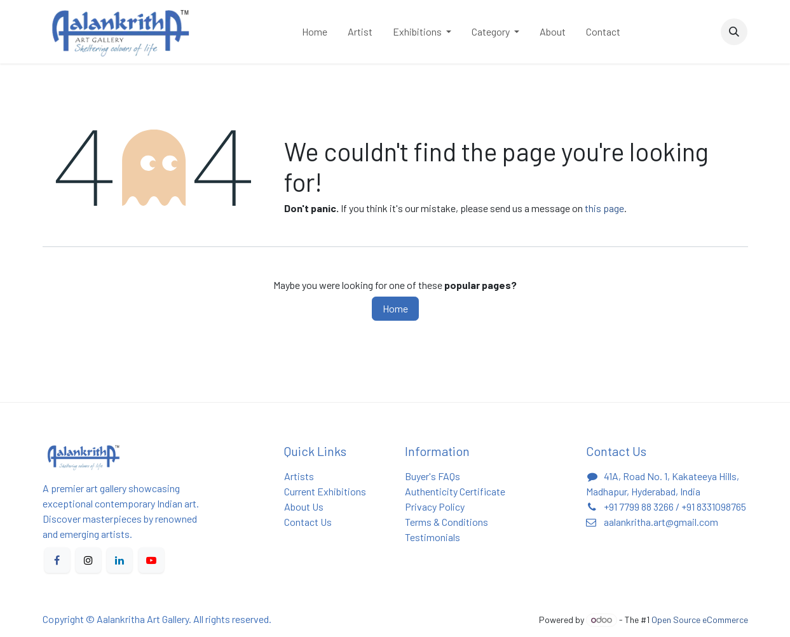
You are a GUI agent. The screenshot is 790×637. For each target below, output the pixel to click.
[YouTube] (151, 560)
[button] (734, 31)
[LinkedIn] (119, 560)
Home (395, 308)
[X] (88, 560)
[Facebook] (57, 560)
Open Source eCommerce (699, 619)
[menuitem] (314, 31)
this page (604, 208)
